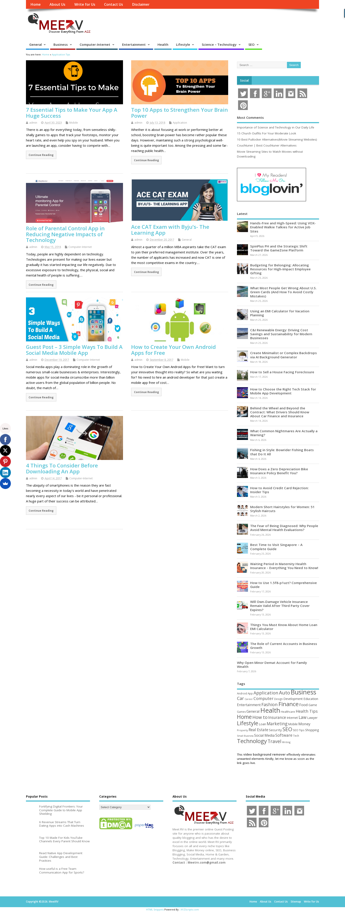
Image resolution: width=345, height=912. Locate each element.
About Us (57, 4)
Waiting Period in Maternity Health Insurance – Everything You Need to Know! (284, 566)
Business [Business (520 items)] (303, 692)
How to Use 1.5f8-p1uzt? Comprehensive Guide (283, 585)
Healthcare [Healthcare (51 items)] (288, 712)
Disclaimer (141, 4)
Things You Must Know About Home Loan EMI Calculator (283, 627)
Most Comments (250, 117)
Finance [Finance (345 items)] (288, 704)
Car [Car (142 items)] (240, 698)
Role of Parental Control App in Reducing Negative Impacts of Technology (65, 234)
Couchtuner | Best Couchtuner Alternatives (267, 145)
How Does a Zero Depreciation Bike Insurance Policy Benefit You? (279, 471)
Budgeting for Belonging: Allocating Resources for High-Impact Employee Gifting (280, 269)
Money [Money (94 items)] (304, 723)
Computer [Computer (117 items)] (263, 698)
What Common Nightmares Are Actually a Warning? (283, 433)
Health (163, 44)
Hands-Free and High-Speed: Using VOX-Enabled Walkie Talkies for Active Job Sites (283, 227)
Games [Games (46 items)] (241, 712)
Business (60, 44)
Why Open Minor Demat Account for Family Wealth (272, 664)
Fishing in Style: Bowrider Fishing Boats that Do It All (282, 452)
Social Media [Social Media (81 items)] (264, 735)
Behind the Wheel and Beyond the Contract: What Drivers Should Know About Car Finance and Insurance (279, 412)
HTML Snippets (155, 909)
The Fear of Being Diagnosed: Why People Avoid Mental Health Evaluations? (284, 528)
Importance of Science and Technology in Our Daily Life (275, 127)
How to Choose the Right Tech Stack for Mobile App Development (283, 391)
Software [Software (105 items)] (283, 735)
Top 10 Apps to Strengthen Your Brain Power (179, 112)
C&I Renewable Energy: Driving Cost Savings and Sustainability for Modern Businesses (281, 334)
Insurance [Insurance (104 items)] (277, 717)
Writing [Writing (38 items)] (286, 742)
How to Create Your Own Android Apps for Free (173, 349)
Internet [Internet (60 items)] (292, 718)
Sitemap (296, 901)
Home (35, 4)
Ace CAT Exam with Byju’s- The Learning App (170, 229)
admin (33, 123)
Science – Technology (219, 44)
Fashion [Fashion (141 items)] (269, 704)
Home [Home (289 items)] (244, 716)
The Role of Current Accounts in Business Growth (283, 645)
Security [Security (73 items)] (275, 730)
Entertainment (134, 44)
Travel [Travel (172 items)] (274, 741)
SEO (251, 44)
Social (244, 80)
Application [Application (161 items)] (265, 693)
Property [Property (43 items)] (242, 730)
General (35, 44)
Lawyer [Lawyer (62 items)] (312, 718)
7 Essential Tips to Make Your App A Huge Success (71, 112)
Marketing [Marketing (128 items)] (277, 724)
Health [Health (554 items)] (270, 710)
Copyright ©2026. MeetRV (42, 901)
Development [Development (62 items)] (293, 699)
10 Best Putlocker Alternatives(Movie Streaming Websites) (277, 139)
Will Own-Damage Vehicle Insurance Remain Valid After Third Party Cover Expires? (280, 605)
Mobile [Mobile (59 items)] (293, 724)
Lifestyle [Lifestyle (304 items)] (247, 723)
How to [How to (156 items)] (260, 717)
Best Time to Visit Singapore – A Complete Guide (276, 546)
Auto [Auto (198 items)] (284, 692)
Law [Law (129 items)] (302, 717)
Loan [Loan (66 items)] (262, 724)
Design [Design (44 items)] (278, 699)
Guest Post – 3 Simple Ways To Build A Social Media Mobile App (74, 349)
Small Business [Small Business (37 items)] (245, 735)
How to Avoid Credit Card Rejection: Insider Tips (279, 490)
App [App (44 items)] (250, 693)
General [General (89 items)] (253, 711)
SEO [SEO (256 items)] (287, 729)
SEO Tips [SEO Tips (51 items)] (299, 730)
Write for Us (84, 4)
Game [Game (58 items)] (312, 705)
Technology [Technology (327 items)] (252, 741)
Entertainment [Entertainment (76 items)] (249, 704)
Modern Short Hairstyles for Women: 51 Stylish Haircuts (282, 509)
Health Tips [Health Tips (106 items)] (307, 711)
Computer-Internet (95, 44)
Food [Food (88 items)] (303, 704)
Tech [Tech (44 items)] (296, 735)
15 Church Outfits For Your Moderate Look (266, 133)
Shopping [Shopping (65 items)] (312, 730)
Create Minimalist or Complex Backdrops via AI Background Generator (283, 355)
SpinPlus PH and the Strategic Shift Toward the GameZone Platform (278, 248)
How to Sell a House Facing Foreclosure (282, 372)
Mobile (73, 123)
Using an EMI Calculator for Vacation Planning (279, 313)
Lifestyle (183, 44)
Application (180, 123)
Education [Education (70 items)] (310, 698)
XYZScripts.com (190, 909)
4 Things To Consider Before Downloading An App (62, 468)
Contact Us (113, 4)
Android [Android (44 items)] (242, 693)
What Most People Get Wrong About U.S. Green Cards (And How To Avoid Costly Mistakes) (283, 292)
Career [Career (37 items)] (249, 699)
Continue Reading (41, 155)
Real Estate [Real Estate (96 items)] (258, 729)
